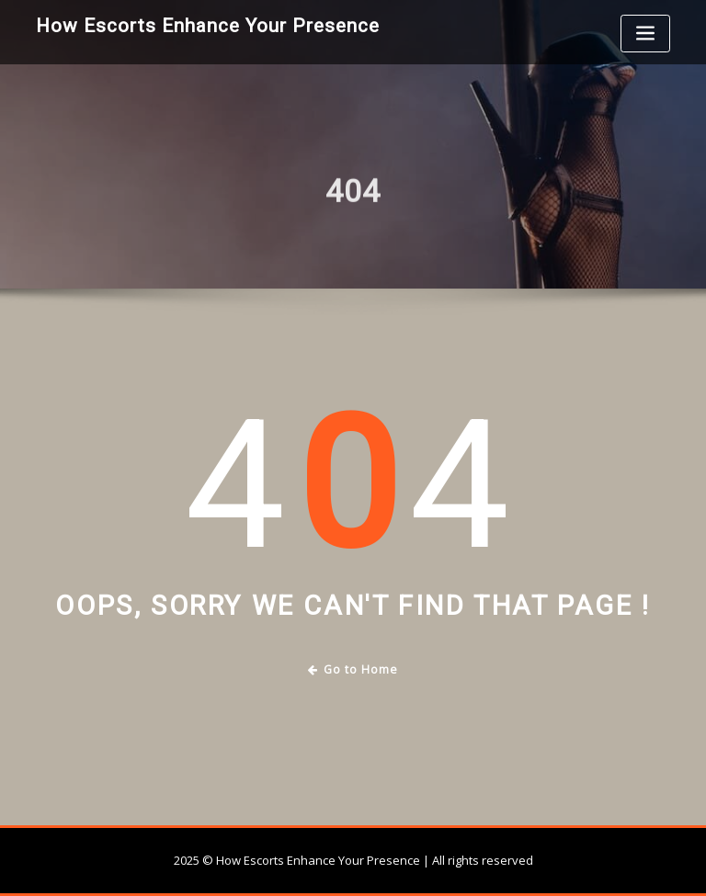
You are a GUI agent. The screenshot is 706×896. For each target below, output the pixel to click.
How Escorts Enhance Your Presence (208, 26)
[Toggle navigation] (645, 33)
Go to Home (353, 669)
